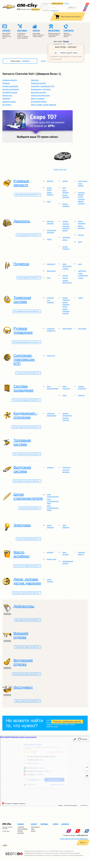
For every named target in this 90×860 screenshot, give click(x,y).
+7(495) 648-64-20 (82, 835)
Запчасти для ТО (35, 827)
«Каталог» (26, 61)
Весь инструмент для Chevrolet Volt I (27, 701)
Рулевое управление (10, 86)
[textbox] (55, 7)
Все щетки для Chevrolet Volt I (29, 508)
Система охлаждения (10, 89)
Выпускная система (38, 92)
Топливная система (9, 92)
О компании (21, 827)
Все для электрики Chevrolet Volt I (28, 539)
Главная (43, 61)
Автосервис (21, 833)
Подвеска (6, 83)
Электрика (6, 98)
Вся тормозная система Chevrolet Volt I (26, 311)
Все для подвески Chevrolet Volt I (28, 277)
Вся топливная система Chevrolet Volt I (26, 454)
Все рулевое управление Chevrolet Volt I (26, 342)
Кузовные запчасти (9, 80)
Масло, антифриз (37, 98)
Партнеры (20, 831)
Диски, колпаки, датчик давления (43, 105)
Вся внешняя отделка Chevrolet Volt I (27, 647)
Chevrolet (35, 9)
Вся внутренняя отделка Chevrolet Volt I (26, 674)
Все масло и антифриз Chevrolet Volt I (27, 566)
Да (56, 53)
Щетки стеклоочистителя (40, 95)
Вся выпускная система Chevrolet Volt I (26, 481)
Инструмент (6, 105)
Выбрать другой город (68, 53)
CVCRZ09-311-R (55, 10)
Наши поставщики (22, 829)
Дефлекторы (7, 95)
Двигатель (35, 80)
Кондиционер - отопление (41, 89)
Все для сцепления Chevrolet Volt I (28, 373)
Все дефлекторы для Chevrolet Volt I (27, 620)
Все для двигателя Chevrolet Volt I (28, 235)
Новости (33, 831)
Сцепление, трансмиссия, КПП (42, 86)
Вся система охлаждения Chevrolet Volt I (26, 400)
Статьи (32, 829)
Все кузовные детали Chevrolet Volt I (27, 195)
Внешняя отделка (9, 102)
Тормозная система (38, 83)
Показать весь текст (60, 169)
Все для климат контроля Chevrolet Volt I (26, 427)
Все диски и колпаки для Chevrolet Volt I (26, 593)
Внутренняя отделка (38, 102)
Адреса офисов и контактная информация (74, 839)
